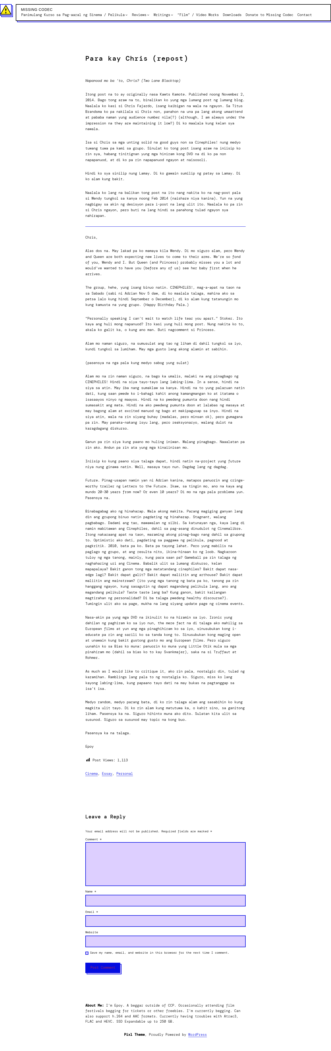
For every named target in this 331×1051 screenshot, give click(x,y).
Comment (93, 839)
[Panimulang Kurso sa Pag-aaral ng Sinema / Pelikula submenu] (126, 15)
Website (91, 932)
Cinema (91, 773)
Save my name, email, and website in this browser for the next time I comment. (159, 953)
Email (91, 912)
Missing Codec (37, 9)
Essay (107, 773)
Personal (124, 773)
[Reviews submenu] (148, 15)
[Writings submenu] (172, 15)
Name (90, 891)
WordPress (197, 1034)
